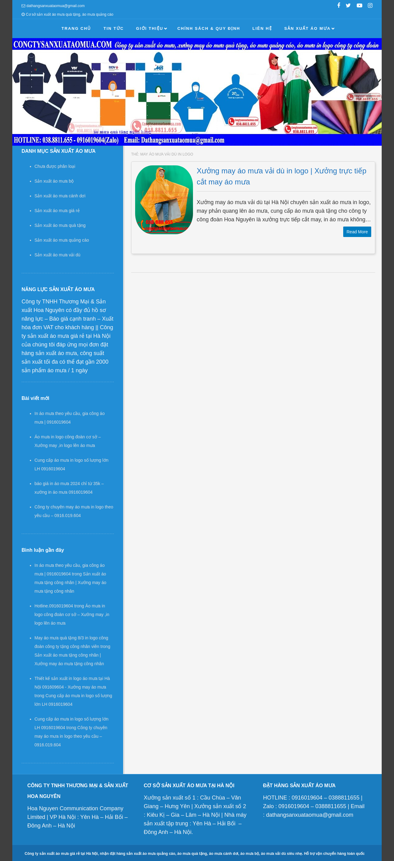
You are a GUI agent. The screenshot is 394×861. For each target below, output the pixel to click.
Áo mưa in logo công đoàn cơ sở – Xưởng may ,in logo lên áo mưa (71, 614)
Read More (357, 231)
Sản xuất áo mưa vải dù (57, 254)
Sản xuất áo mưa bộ (54, 181)
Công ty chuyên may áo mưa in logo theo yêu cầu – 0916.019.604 (70, 736)
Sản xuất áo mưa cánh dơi (60, 195)
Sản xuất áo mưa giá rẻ (57, 210)
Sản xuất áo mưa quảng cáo (61, 240)
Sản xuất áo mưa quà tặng (60, 225)
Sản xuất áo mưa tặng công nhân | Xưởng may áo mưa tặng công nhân (70, 582)
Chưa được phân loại (54, 166)
